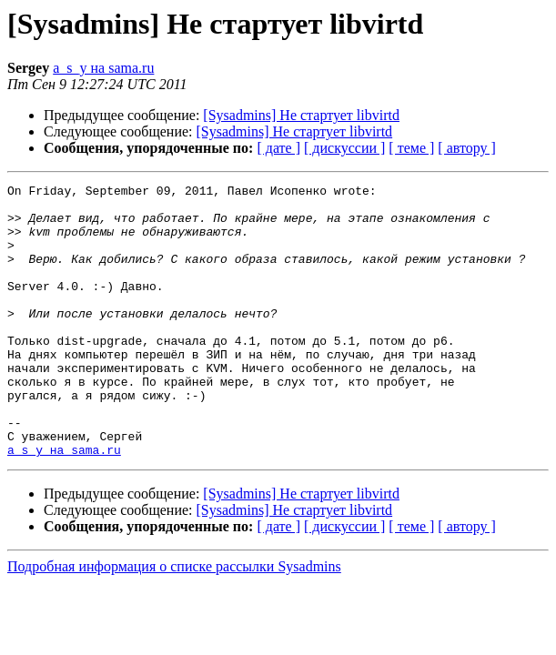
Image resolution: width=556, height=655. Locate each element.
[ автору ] (466, 148)
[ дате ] (278, 148)
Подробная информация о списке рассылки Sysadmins (174, 621)
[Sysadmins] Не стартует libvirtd (301, 115)
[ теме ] (411, 148)
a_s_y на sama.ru (103, 68)
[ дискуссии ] (344, 148)
